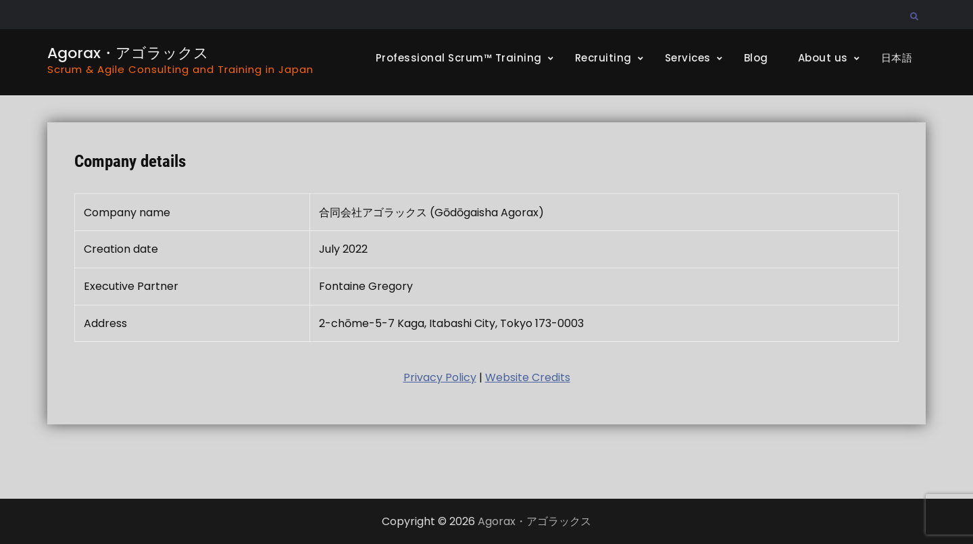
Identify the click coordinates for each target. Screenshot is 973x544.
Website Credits (527, 377)
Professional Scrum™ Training (459, 58)
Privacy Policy (439, 377)
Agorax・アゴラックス (128, 53)
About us (823, 58)
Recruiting (603, 58)
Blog (756, 58)
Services (688, 58)
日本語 (897, 58)
